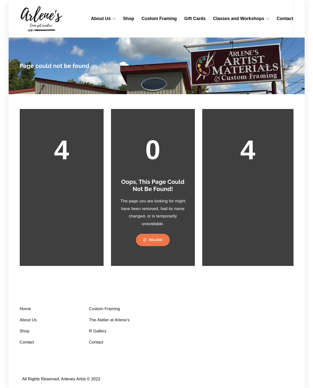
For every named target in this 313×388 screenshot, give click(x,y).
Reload (153, 240)
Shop (128, 18)
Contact (285, 18)
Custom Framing (159, 18)
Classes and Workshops (238, 18)
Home (266, 66)
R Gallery (98, 331)
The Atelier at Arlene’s (109, 320)
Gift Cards (195, 18)
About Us (101, 18)
